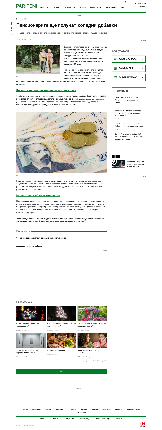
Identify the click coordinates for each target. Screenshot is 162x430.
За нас (41, 419)
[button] (124, 7)
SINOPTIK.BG (106, 409)
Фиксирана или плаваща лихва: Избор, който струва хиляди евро (129, 124)
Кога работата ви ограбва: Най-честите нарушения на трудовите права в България (129, 136)
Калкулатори (120, 51)
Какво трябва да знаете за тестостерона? (27, 324)
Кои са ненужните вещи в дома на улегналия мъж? (61, 324)
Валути (56, 7)
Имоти (83, 7)
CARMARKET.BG (61, 409)
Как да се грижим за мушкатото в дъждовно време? (92, 324)
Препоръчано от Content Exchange (94, 361)
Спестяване (111, 7)
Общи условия (68, 419)
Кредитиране (96, 7)
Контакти (119, 419)
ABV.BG (25, 409)
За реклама (53, 419)
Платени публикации (102, 419)
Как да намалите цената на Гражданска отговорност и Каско (126, 100)
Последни (43, 7)
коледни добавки (34, 246)
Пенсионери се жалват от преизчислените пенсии (42, 238)
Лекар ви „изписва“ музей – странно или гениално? (28, 351)
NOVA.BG (84, 409)
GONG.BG (48, 409)
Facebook (35, 221)
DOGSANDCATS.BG (133, 409)
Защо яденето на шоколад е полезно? (89, 351)
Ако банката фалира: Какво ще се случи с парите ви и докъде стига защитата (128, 113)
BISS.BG (73, 409)
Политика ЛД (85, 419)
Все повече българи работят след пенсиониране (38, 195)
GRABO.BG (118, 409)
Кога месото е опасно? (56, 350)
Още (61, 371)
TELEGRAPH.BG (81, 412)
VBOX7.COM (36, 409)
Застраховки (69, 7)
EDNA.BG (95, 409)
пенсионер (20, 246)
